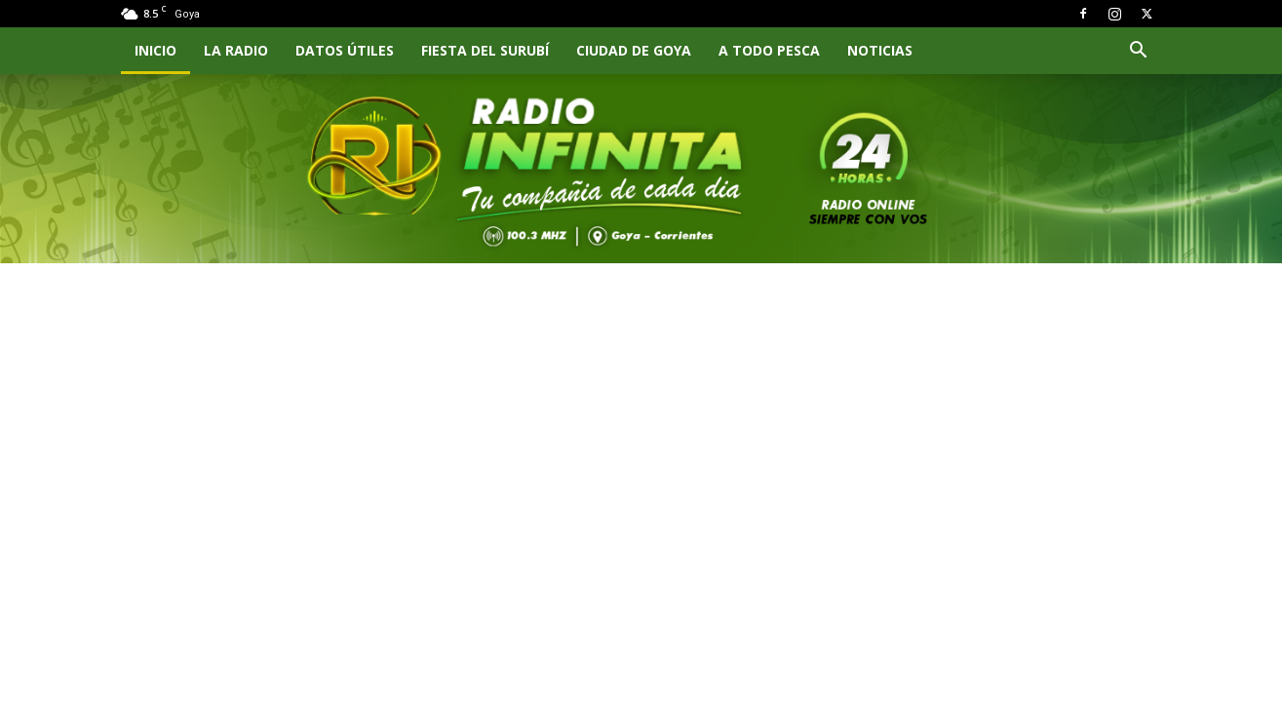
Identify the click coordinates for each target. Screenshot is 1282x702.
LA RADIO (236, 50)
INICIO (155, 50)
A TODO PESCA (769, 50)
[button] (1138, 52)
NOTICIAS (880, 50)
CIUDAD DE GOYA (633, 50)
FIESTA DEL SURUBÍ (485, 50)
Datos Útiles (344, 50)
